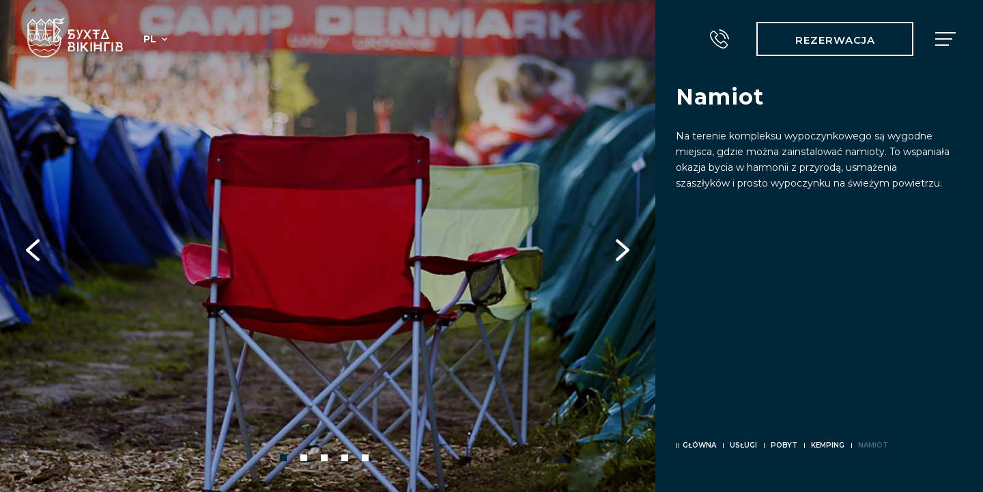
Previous (33, 246)
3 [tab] (324, 457)
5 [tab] (365, 457)
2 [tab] (303, 457)
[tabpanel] (327, 246)
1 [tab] (283, 457)
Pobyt (784, 445)
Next (622, 246)
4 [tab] (344, 457)
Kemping (827, 445)
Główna (699, 445)
